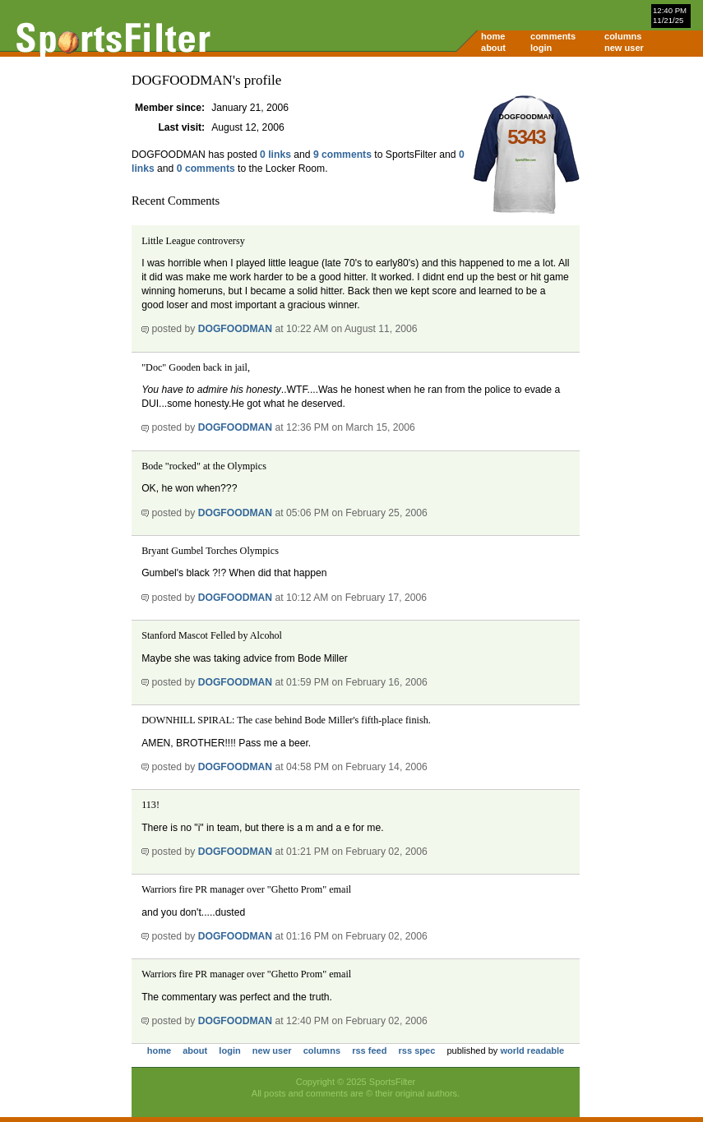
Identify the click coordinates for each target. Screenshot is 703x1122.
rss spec (417, 1050)
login (541, 48)
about (493, 48)
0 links (275, 154)
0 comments (206, 168)
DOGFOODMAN (235, 329)
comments (553, 36)
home (493, 36)
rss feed (369, 1050)
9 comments (342, 154)
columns (622, 36)
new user (624, 48)
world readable (532, 1050)
